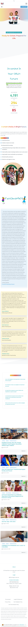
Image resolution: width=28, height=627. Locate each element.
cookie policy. (21, 624)
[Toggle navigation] (26, 4)
